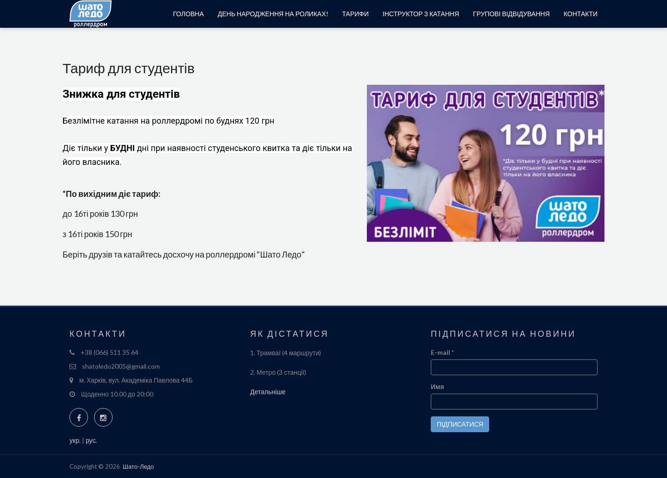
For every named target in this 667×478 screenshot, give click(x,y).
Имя (437, 386)
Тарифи (355, 14)
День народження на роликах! (273, 14)
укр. (75, 440)
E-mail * (442, 352)
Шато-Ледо (138, 466)
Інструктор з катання (421, 14)
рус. (91, 440)
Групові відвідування (511, 14)
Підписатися (460, 424)
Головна (188, 14)
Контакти (581, 14)
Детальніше (267, 392)
